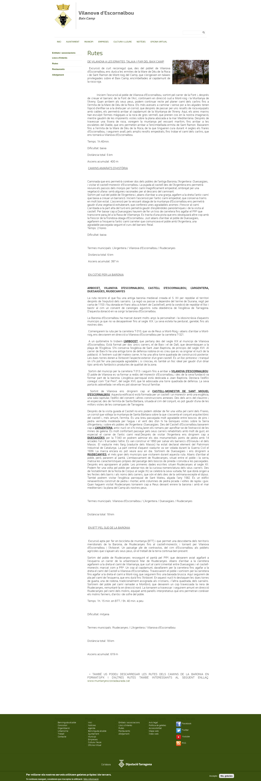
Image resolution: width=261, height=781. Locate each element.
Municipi (88, 41)
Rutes (55, 63)
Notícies (141, 41)
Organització (64, 728)
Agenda (91, 728)
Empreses (103, 41)
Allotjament (58, 75)
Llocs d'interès (59, 58)
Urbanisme (63, 730)
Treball (61, 733)
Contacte (62, 736)
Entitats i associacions (63, 53)
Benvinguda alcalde (67, 722)
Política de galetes (157, 725)
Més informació (91, 780)
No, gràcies (227, 776)
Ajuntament (72, 41)
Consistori (62, 725)
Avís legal (153, 722)
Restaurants (58, 69)
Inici (59, 41)
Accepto (213, 776)
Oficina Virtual (158, 41)
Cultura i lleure (123, 41)
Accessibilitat (155, 728)
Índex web (153, 733)
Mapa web (154, 730)
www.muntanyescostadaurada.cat (108, 681)
